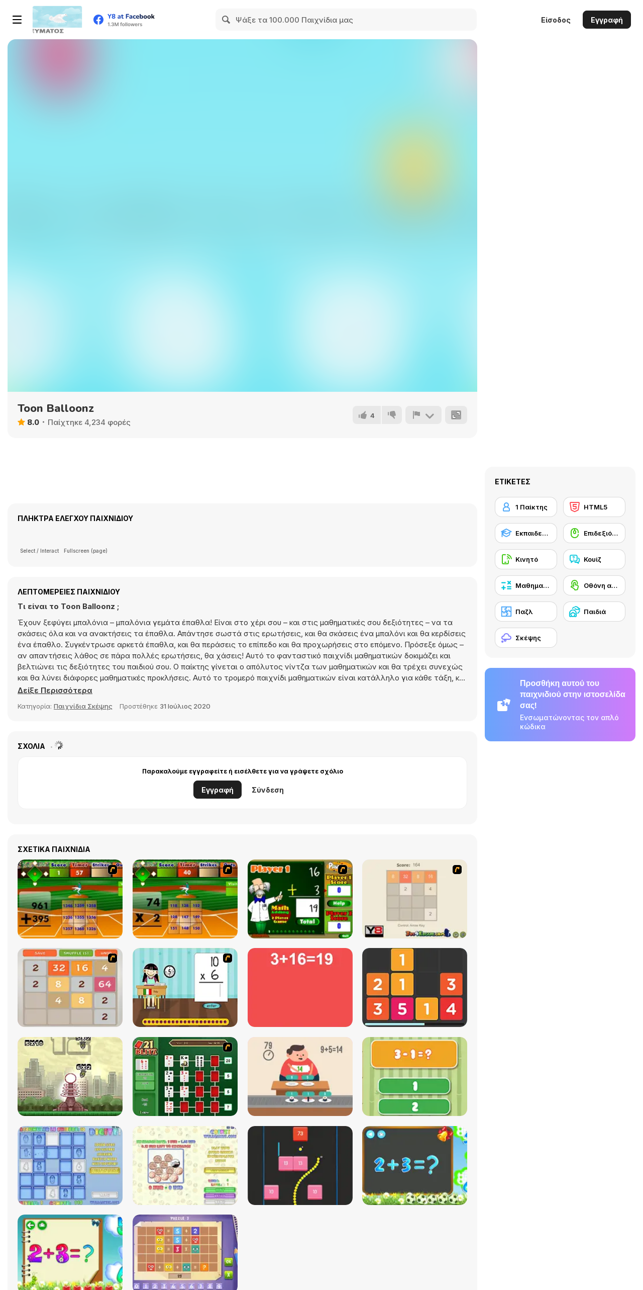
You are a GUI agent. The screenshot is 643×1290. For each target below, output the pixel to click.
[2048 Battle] (70, 987)
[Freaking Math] (300, 987)
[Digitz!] (70, 1165)
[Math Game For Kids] (414, 1165)
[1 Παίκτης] (526, 507)
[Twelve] (414, 987)
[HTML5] (594, 507)
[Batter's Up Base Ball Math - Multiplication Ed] (185, 898)
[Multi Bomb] (70, 1076)
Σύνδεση (268, 790)
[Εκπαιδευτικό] (526, 533)
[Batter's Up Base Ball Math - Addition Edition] (70, 898)
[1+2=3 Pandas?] (414, 1076)
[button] (55, 690)
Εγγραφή (607, 20)
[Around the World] (185, 987)
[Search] (227, 20)
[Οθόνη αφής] (594, 585)
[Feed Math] (300, 1076)
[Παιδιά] (594, 611)
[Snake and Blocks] (300, 1165)
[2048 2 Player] (414, 898)
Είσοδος (556, 20)
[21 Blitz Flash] (185, 1076)
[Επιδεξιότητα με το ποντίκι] (594, 533)
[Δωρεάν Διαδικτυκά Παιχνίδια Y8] (57, 20)
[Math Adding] (300, 898)
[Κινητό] (526, 559)
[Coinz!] (185, 1165)
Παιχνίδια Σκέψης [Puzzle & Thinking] (83, 706)
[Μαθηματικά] (526, 585)
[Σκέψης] (526, 638)
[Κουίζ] (594, 559)
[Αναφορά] (423, 415)
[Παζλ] (526, 611)
